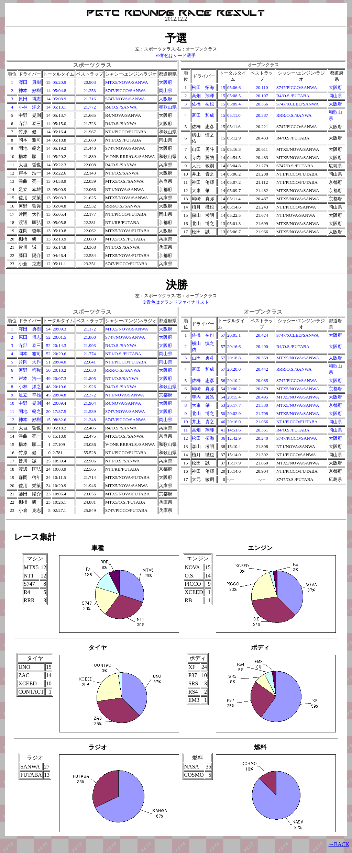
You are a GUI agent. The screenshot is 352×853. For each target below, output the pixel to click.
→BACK (339, 844)
